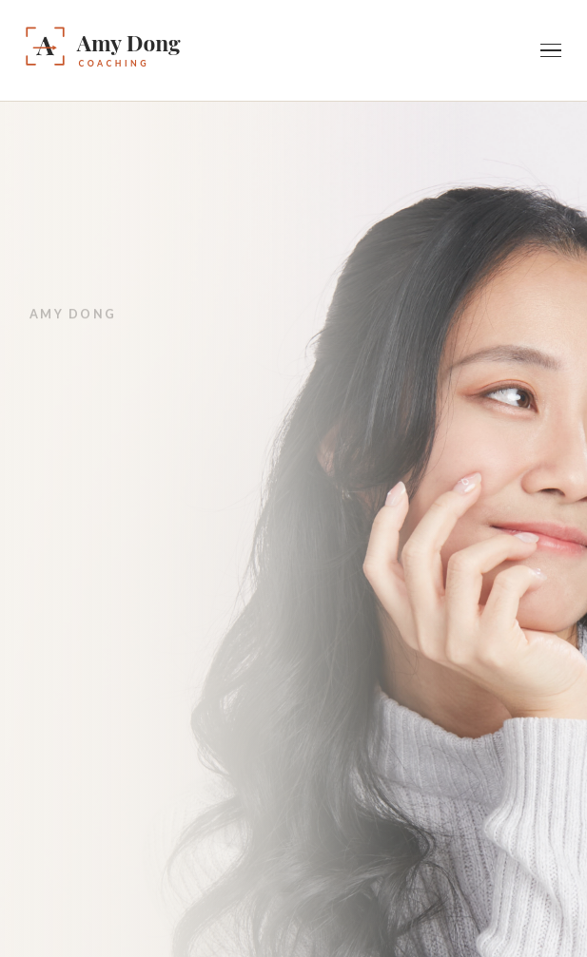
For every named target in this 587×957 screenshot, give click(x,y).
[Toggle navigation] (551, 50)
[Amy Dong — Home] (155, 50)
